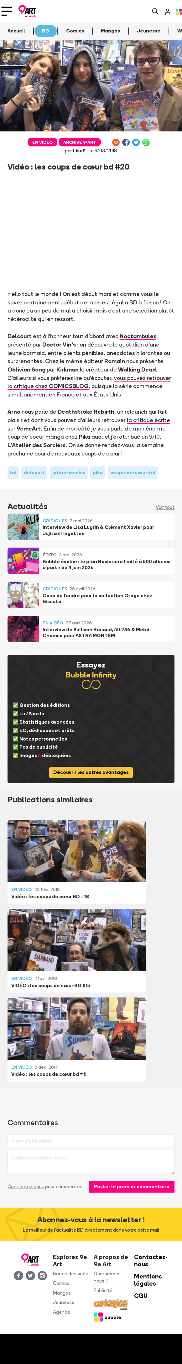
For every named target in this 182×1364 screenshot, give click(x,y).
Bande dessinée (70, 1274)
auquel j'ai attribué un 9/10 (125, 436)
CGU (141, 1295)
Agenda (61, 1312)
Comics (61, 1283)
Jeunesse (64, 1302)
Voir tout (165, 507)
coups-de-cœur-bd (132, 472)
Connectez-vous (26, 1186)
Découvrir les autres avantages (91, 772)
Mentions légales (148, 1280)
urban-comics (68, 472)
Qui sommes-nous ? (108, 1277)
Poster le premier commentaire (131, 1186)
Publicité (103, 1290)
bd (13, 472)
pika (98, 472)
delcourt (34, 472)
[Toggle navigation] (6, 11)
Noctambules (138, 335)
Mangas (62, 1293)
